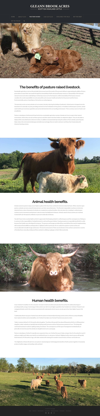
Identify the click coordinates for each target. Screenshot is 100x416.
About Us (34, 410)
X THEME (53, 408)
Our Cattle (47, 410)
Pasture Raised (41, 410)
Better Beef (62, 410)
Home (30, 410)
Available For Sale (54, 410)
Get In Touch (68, 410)
